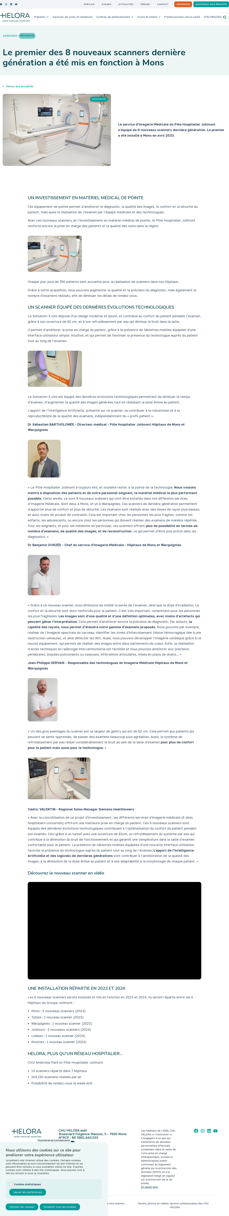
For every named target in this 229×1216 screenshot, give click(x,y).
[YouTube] (215, 1131)
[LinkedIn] (209, 1131)
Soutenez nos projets (211, 4)
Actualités (125, 4)
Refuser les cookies (22, 1206)
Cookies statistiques (27, 1184)
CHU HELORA (213, 17)
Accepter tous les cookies (60, 1206)
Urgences (183, 4)
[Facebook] (196, 1131)
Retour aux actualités (19, 86)
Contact (163, 4)
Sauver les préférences (27, 1192)
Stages (106, 4)
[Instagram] (202, 1131)
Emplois (89, 4)
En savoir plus (149, 1186)
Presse (145, 4)
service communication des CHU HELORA (189, 1205)
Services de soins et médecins (72, 17)
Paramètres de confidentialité (54, 1140)
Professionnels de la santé (182, 17)
